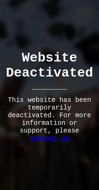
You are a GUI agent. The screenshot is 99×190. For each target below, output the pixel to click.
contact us (49, 138)
